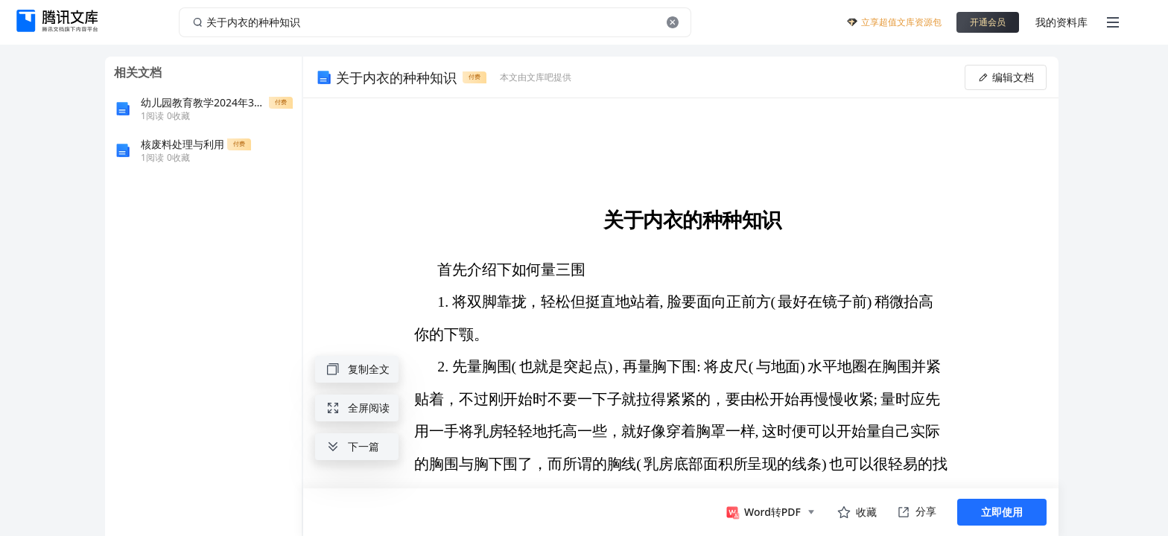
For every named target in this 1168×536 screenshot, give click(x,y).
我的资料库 (1061, 22)
